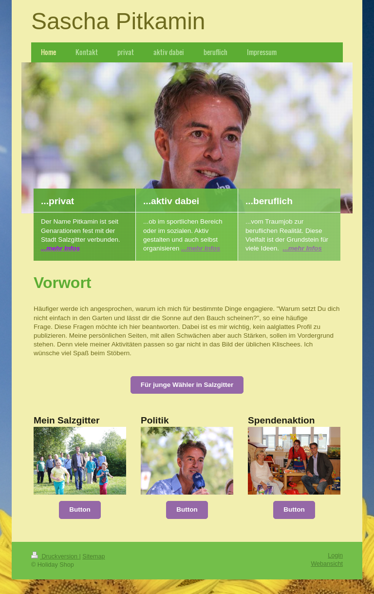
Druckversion (55, 556)
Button (79, 509)
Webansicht (327, 563)
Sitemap (93, 556)
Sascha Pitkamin (118, 21)
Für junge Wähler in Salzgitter (187, 384)
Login (335, 555)
